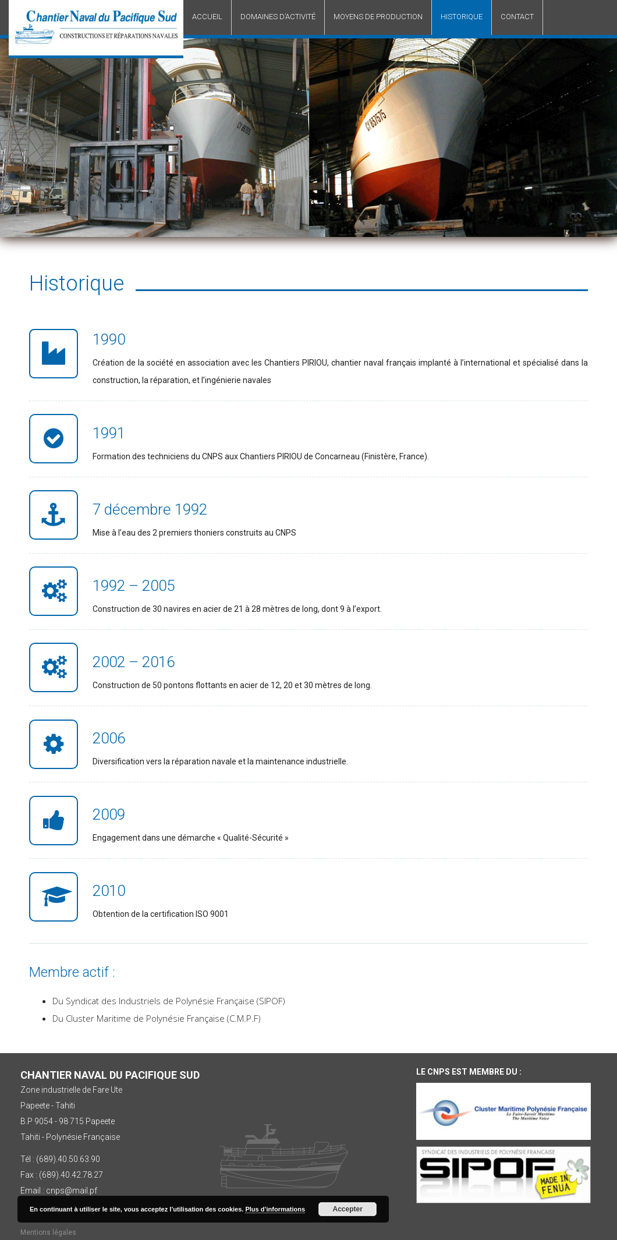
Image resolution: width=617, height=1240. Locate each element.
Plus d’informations (275, 1209)
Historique (462, 16)
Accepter (348, 1209)
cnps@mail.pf (71, 1190)
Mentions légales (48, 1232)
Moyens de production (378, 16)
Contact (517, 16)
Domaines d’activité (277, 16)
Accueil (207, 16)
